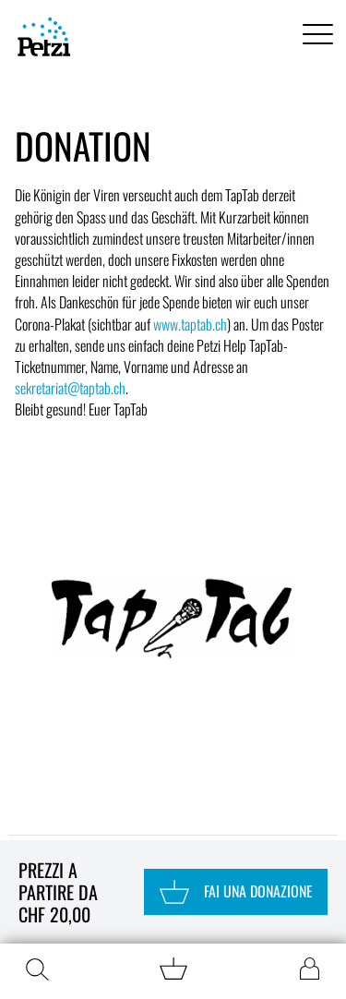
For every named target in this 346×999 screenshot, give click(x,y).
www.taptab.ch (190, 324)
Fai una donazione (236, 892)
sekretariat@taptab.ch (70, 388)
